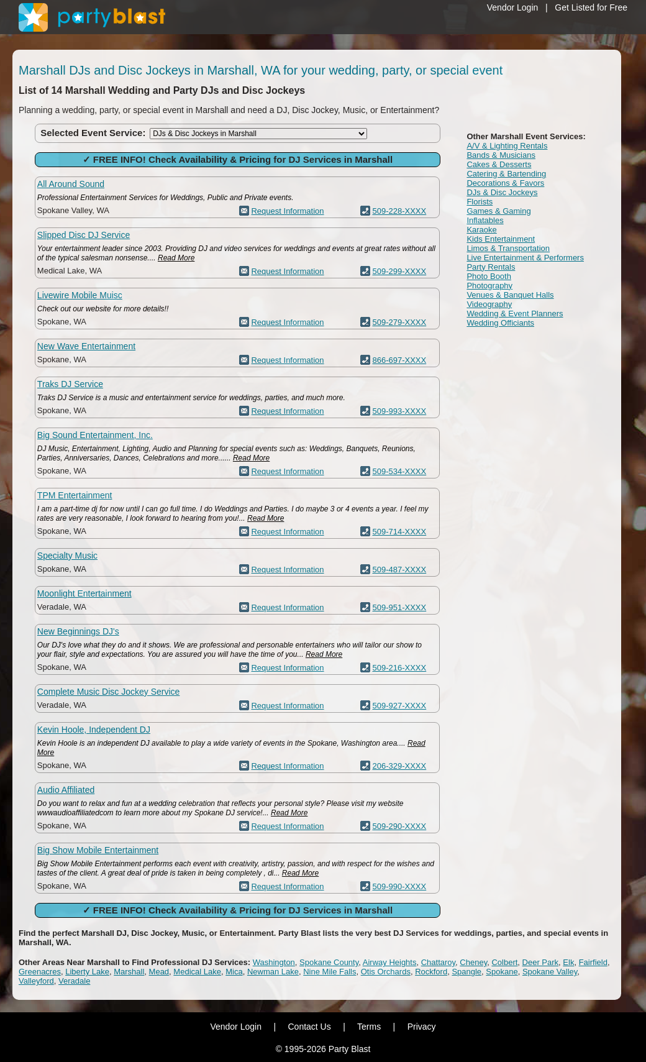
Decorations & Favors (505, 183)
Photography (489, 285)
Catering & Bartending (506, 173)
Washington (274, 962)
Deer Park (540, 962)
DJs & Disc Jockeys (501, 192)
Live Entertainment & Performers (525, 257)
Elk (568, 962)
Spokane (501, 971)
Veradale (74, 981)
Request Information (287, 211)
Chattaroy (438, 962)
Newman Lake (273, 971)
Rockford (431, 971)
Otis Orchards (386, 971)
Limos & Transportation (508, 248)
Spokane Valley (549, 971)
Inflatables (484, 220)
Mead (159, 971)
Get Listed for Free (591, 7)
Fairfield (593, 962)
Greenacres (40, 971)
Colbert (504, 962)
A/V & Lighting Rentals (506, 145)
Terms (369, 1027)
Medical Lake (197, 971)
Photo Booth (488, 276)
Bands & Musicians (500, 155)
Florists (479, 201)
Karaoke (481, 229)
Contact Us (309, 1027)
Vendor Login (513, 7)
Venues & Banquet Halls (509, 295)
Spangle (466, 971)
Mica (233, 971)
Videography (489, 304)
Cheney (473, 962)
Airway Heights (390, 962)
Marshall (129, 971)
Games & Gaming (498, 211)
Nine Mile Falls (329, 971)
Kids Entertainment (500, 239)
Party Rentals (490, 267)
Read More (176, 258)
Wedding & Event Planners (514, 313)
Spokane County (328, 962)
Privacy (421, 1027)
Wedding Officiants (500, 322)
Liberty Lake (87, 971)
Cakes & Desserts (498, 164)
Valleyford (36, 981)
